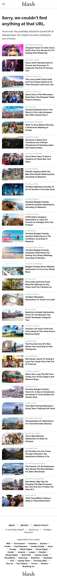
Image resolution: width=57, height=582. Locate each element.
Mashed (42, 552)
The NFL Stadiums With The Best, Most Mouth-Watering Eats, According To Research (40, 174)
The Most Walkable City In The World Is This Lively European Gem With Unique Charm (39, 112)
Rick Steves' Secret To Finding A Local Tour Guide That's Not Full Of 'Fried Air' (39, 361)
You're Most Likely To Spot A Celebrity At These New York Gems (38, 159)
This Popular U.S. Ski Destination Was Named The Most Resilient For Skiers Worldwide (39, 469)
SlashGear (48, 558)
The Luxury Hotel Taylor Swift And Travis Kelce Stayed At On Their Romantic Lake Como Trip (39, 82)
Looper (32, 552)
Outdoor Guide (41, 555)
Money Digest (12, 555)
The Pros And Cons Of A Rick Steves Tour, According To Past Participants (39, 346)
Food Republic (20, 547)
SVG (12, 561)
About (12, 525)
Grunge (12, 549)
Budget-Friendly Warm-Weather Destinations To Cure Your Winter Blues (40, 269)
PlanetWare (9, 558)
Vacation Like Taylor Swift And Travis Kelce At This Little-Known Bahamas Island (40, 331)
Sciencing (23, 558)
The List (9, 564)
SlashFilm (35, 558)
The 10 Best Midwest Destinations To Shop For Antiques (36, 438)
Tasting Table (24, 561)
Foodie (7, 547)
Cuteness (32, 544)
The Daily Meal (40, 561)
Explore (43, 544)
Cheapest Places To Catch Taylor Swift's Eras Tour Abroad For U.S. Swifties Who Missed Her (40, 50)
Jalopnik (21, 552)
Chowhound (19, 544)
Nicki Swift (26, 555)
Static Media (17, 530)
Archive (24, 525)
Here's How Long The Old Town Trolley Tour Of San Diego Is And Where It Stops (39, 376)
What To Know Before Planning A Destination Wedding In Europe (39, 127)
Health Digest (26, 549)
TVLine (34, 564)
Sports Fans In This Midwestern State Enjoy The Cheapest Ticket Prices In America (39, 97)
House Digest (42, 549)
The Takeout (21, 564)
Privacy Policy (41, 525)
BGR (8, 544)
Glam (50, 547)
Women (44, 564)
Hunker (11, 552)
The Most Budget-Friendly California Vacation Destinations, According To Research (39, 204)
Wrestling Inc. (28, 566)
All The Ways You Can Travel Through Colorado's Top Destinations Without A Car (38, 454)
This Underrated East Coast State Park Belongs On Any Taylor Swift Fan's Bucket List (38, 284)
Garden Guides (37, 547)
